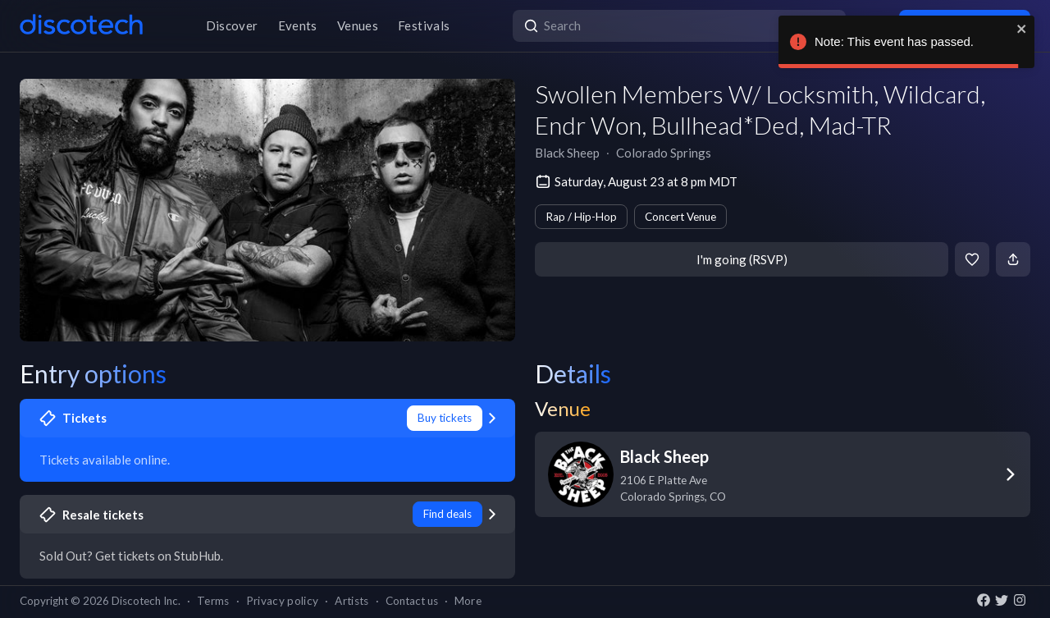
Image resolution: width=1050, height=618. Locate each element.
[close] (1022, 28)
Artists (351, 600)
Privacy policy (282, 600)
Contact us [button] (412, 600)
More (468, 600)
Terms (213, 600)
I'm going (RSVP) (742, 259)
